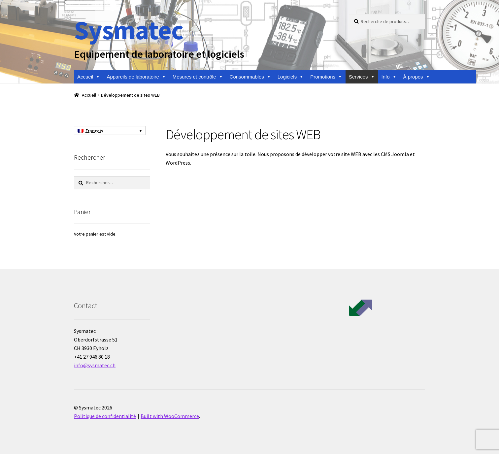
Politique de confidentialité (105, 416)
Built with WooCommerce (170, 416)
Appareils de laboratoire (136, 76)
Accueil (88, 76)
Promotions (326, 76)
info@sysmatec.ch (95, 365)
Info (389, 76)
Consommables (250, 76)
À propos (416, 76)
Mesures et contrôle (198, 76)
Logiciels (291, 76)
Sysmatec (128, 30)
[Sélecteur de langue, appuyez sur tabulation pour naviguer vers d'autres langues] (110, 130)
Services (362, 76)
